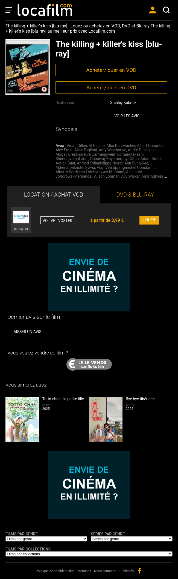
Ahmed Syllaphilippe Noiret (100, 163)
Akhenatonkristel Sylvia (75, 167)
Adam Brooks (152, 159)
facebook (139, 571)
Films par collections (28, 549)
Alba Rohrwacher (120, 145)
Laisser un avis (26, 332)
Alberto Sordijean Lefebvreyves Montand (90, 172)
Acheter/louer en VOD (111, 70)
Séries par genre (108, 534)
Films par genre (21, 534)
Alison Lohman (106, 176)
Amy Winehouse (112, 150)
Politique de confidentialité (55, 571)
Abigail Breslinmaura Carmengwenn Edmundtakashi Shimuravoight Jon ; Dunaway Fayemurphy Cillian (100, 156)
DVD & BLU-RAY (135, 194)
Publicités (126, 571)
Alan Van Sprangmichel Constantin (126, 167)
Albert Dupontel (150, 145)
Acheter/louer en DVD (111, 87)
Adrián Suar (65, 163)
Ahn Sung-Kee (136, 163)
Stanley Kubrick (123, 102)
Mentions (84, 571)
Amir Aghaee (152, 176)
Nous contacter (105, 571)
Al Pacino (97, 145)
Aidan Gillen (77, 145)
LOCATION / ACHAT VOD (53, 194)
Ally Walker (130, 176)
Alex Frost (64, 150)
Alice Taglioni (85, 150)
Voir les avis (126, 116)
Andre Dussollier (142, 150)
